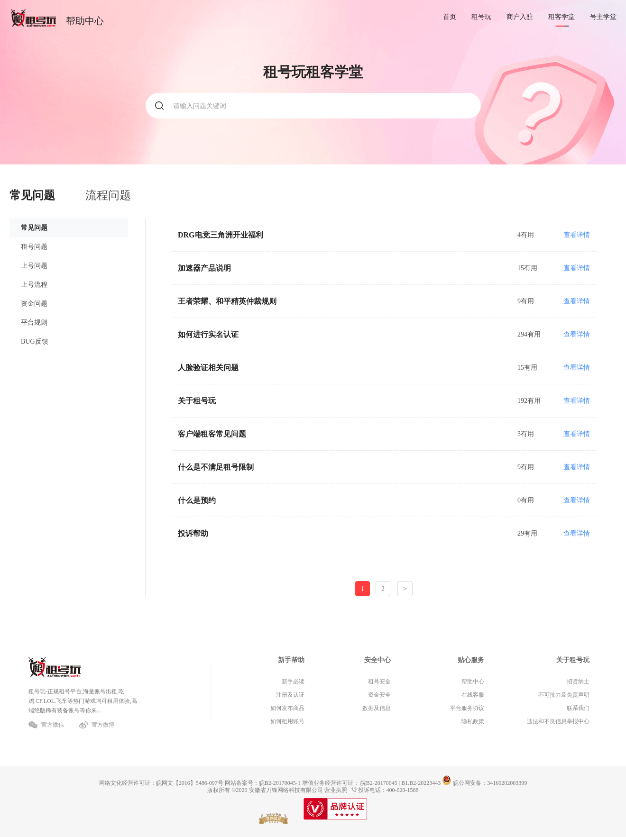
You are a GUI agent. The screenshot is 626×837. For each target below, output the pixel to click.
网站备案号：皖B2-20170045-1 (263, 783)
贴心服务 (471, 660)
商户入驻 (519, 16)
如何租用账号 (287, 721)
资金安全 (379, 695)
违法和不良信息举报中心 (558, 721)
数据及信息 (376, 708)
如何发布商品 (287, 708)
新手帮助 (291, 660)
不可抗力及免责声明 (563, 695)
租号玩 (481, 16)
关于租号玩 (572, 660)
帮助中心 (472, 681)
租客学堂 (561, 16)
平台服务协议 (467, 708)
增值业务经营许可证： (330, 783)
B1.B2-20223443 (421, 783)
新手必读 (293, 681)
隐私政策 (472, 721)
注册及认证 (290, 695)
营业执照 (335, 790)
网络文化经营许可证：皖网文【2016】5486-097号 (161, 783)
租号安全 (379, 681)
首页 (449, 16)
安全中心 (377, 660)
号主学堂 (603, 16)
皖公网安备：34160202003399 (484, 783)
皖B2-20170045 (378, 783)
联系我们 (578, 708)
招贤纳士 (578, 681)
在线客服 (472, 695)
